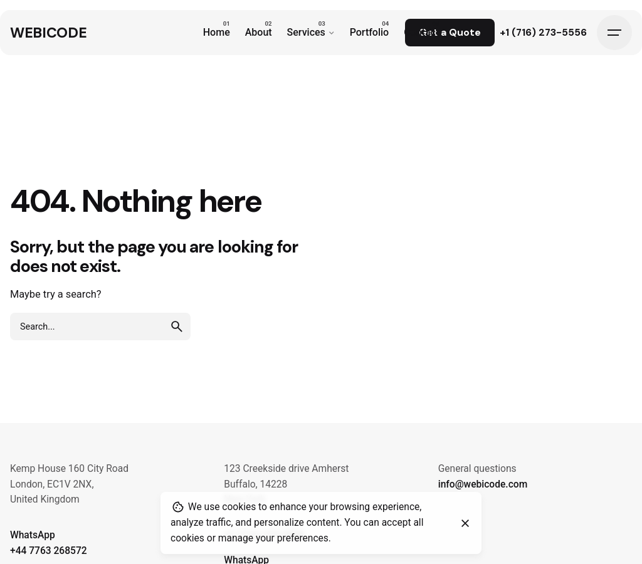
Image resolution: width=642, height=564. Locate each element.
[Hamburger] (614, 32)
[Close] (465, 523)
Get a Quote (450, 32)
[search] (177, 326)
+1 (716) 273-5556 (543, 32)
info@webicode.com (483, 484)
